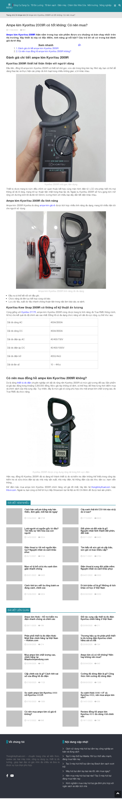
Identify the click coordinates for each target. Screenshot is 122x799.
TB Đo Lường (37, 5)
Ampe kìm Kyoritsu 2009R (20, 34)
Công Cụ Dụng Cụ (21, 5)
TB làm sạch (50, 5)
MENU (9, 6)
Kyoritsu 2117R (28, 312)
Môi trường (93, 5)
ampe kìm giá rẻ (47, 205)
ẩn (79, 45)
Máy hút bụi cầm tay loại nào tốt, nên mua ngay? (87, 771)
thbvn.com (11, 490)
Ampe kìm (21, 15)
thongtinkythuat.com (100, 487)
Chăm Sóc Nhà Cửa (77, 5)
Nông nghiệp (105, 5)
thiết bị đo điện (24, 382)
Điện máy (62, 5)
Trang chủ (10, 15)
